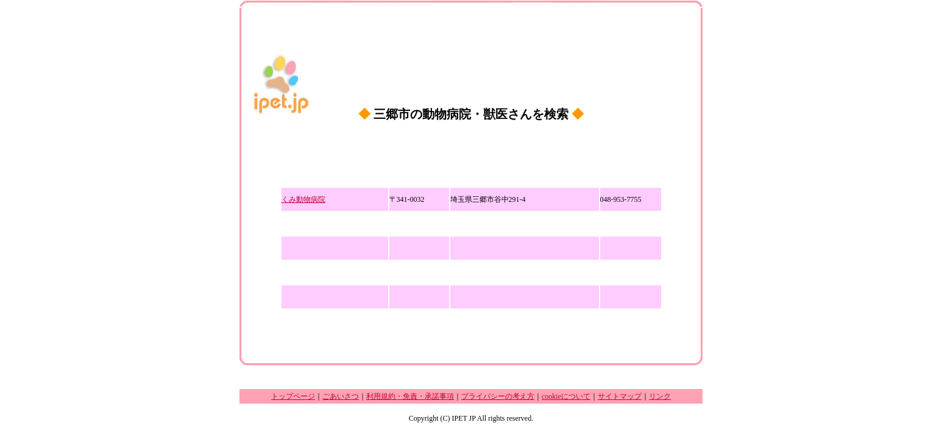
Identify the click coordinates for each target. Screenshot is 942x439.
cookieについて (566, 396)
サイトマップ (620, 396)
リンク (660, 396)
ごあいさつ (340, 396)
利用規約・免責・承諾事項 (410, 396)
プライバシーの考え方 (497, 396)
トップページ (293, 396)
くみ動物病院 (303, 199)
